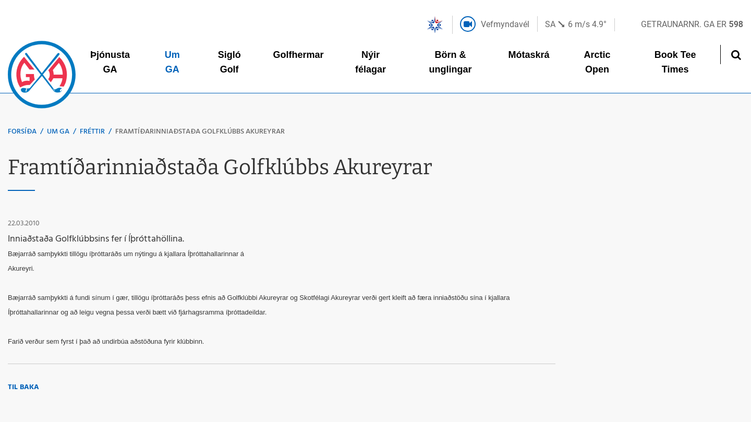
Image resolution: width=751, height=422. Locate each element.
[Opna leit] (735, 54)
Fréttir (92, 132)
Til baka (23, 387)
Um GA (58, 132)
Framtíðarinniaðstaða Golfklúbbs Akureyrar (200, 132)
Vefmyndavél (505, 24)
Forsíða (22, 132)
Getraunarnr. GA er (692, 24)
